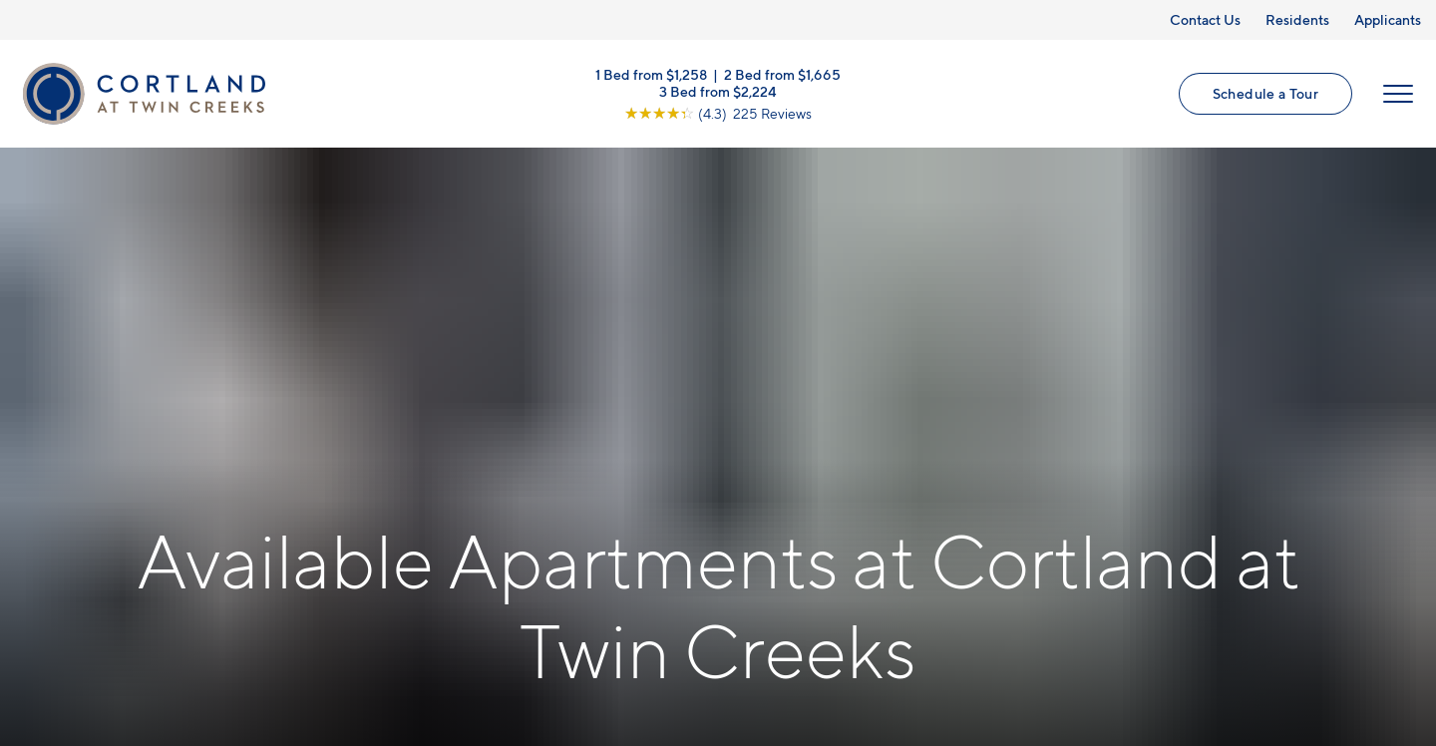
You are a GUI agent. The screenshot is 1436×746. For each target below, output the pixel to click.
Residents (1297, 19)
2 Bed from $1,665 (782, 74)
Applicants (1387, 19)
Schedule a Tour (1265, 93)
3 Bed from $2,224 (718, 91)
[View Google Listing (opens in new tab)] (718, 113)
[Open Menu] (1398, 94)
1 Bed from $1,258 (651, 74)
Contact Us (1205, 19)
